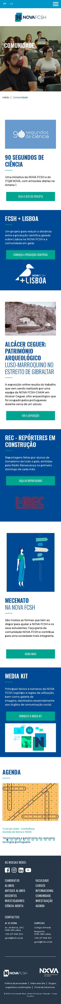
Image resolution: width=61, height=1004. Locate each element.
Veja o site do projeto (30, 196)
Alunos (9, 885)
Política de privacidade (16, 983)
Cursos (40, 885)
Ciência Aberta (14, 906)
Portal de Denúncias (44, 987)
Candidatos (12, 880)
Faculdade (42, 880)
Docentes (11, 896)
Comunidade (43, 896)
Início (5, 97)
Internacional (45, 890)
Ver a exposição (30, 416)
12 (54, 840)
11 (49, 840)
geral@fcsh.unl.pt (14, 938)
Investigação (44, 901)
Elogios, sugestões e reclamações (31, 985)
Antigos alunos (15, 890)
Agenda (40, 906)
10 (45, 840)
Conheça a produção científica (30, 255)
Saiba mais (30, 654)
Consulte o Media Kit (30, 716)
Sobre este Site (37, 983)
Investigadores (14, 901)
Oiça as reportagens (30, 481)
